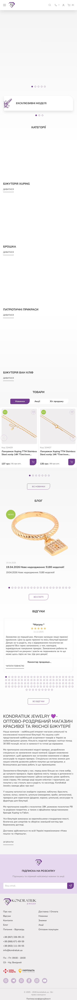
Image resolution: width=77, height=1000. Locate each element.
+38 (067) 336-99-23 (13, 937)
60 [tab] (53, 683)
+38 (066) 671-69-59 (13, 941)
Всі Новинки (38, 486)
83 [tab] (57, 686)
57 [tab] (44, 683)
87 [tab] (69, 686)
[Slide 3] (38, 86)
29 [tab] (25, 680)
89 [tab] (26, 690)
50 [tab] (22, 683)
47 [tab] (12, 683)
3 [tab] (42, 115)
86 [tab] (66, 686)
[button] (49, 4)
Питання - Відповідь (13, 929)
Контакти (8, 920)
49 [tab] (18, 683)
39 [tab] (57, 680)
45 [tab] (6, 683)
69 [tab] (12, 686)
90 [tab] (30, 690)
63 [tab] (63, 683)
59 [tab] (50, 683)
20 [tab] (69, 587)
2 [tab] (39, 115)
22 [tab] (72, 677)
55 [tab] (37, 683)
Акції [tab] (37, 401)
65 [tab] (69, 683)
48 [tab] (15, 683)
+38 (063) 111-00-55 (13, 945)
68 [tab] (9, 686)
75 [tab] (31, 686)
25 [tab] (12, 680)
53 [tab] (31, 683)
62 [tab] (60, 683)
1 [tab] (36, 115)
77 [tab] (37, 686)
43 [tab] (69, 680)
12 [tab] (44, 587)
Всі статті (38, 597)
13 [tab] (47, 587)
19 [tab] (66, 587)
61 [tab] (57, 683)
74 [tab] (28, 686)
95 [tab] (45, 690)
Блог (5, 924)
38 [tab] (53, 680)
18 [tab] (63, 587)
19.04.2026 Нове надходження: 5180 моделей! (35, 567)
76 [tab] (34, 686)
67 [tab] (6, 686)
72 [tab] (22, 686)
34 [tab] (41, 680)
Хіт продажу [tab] (57, 401)
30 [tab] (28, 680)
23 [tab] (6, 680)
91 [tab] (33, 690)
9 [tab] (34, 587)
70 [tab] (15, 686)
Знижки (42, 920)
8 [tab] (31, 587)
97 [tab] (52, 690)
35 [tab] (44, 680)
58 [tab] (47, 683)
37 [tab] (50, 680)
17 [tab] (60, 587)
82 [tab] (53, 686)
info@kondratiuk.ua (12, 950)
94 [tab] (42, 690)
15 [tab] (53, 587)
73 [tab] (25, 686)
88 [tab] (72, 686)
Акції (40, 924)
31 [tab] (31, 680)
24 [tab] (9, 680)
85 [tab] (63, 686)
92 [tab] (36, 690)
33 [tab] (37, 680)
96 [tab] (49, 690)
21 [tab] (69, 677)
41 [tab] (63, 680)
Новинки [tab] (20, 401)
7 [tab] (49, 475)
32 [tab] (34, 680)
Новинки (43, 916)
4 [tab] (39, 475)
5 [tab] (42, 475)
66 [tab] (72, 683)
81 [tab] (50, 686)
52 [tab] (28, 683)
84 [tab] (60, 686)
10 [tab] (37, 587)
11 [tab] (41, 587)
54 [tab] (34, 683)
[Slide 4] (41, 86)
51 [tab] (25, 683)
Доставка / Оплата (48, 911)
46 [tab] (9, 683)
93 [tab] (39, 690)
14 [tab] (50, 587)
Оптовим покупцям (48, 929)
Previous (4, 438)
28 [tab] (22, 680)
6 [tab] (45, 475)
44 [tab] (72, 680)
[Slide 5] (45, 86)
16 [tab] (57, 587)
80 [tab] (47, 686)
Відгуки (7, 916)
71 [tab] (18, 686)
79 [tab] (44, 686)
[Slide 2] (35, 86)
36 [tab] (47, 680)
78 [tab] (41, 686)
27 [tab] (18, 680)
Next (73, 438)
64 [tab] (66, 683)
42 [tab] (66, 680)
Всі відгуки (38, 701)
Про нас (7, 911)
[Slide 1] (32, 86)
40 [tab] (60, 680)
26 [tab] (15, 680)
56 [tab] (41, 683)
